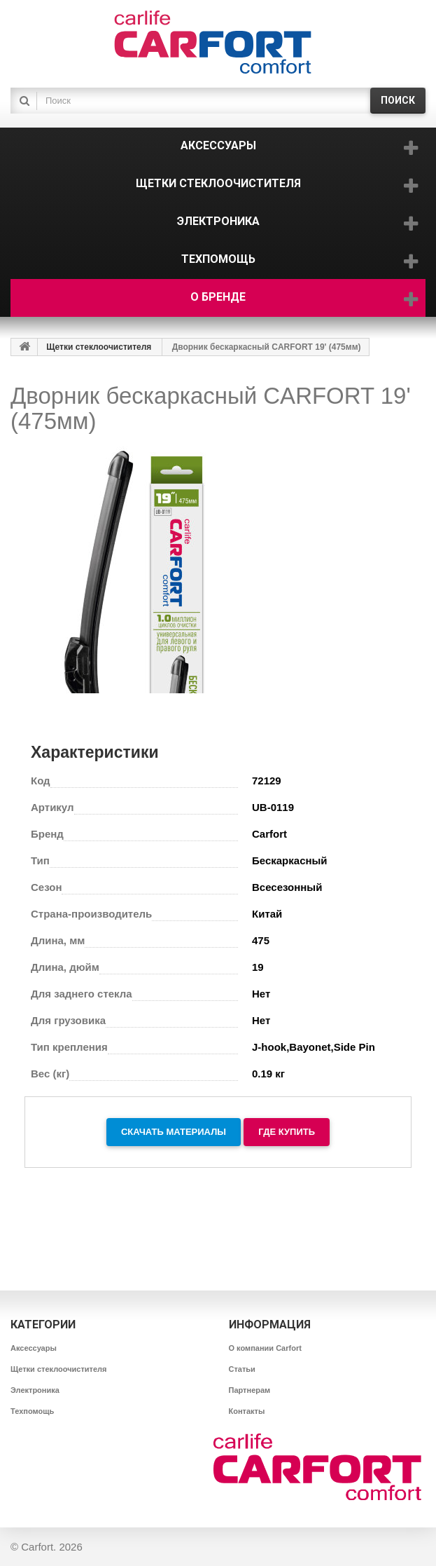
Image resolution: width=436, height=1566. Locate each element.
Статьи (242, 1369)
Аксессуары (33, 1348)
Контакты (247, 1411)
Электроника (34, 1390)
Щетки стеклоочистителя (98, 347)
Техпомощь (32, 1411)
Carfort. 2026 (52, 1547)
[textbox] (200, 101)
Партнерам (250, 1390)
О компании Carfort (265, 1348)
